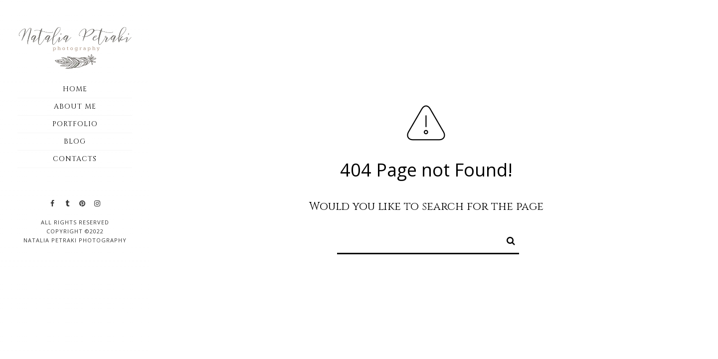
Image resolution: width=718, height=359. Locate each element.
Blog (75, 141)
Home (75, 89)
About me (75, 106)
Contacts (75, 159)
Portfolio (75, 124)
